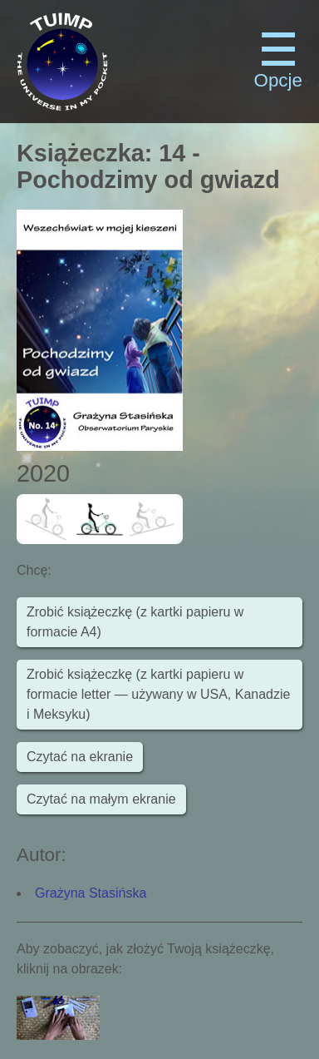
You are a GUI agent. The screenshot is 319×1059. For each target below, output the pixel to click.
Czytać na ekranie (80, 757)
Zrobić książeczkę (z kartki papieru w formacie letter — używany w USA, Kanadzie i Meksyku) (158, 694)
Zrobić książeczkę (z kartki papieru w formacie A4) (135, 622)
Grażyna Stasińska (90, 893)
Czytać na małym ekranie (101, 799)
